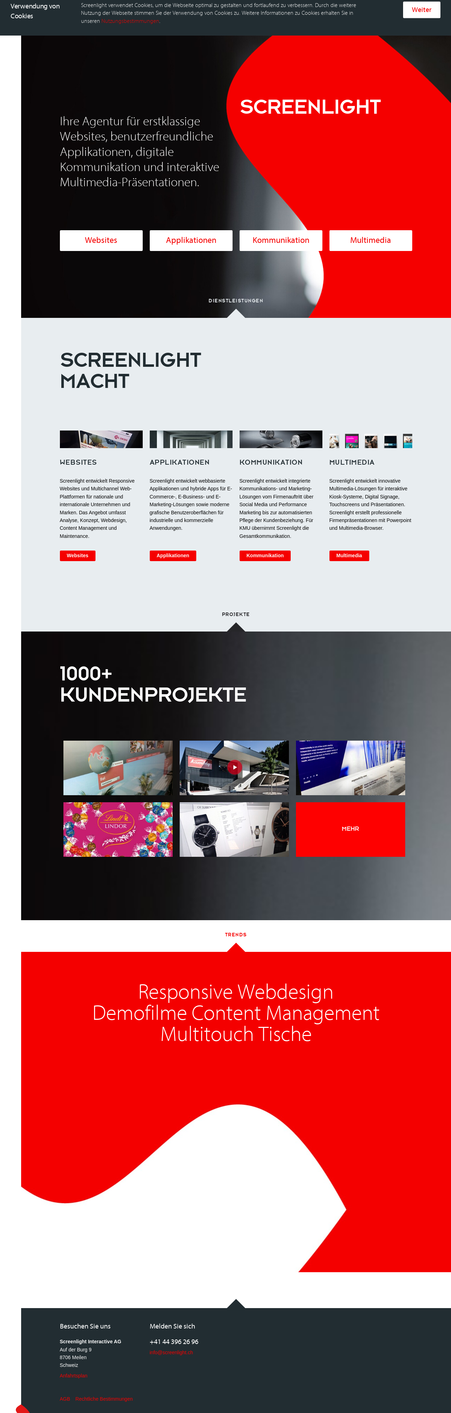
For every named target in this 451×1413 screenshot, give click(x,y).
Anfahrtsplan (74, 1365)
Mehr (350, 818)
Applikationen (191, 230)
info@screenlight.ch (171, 1342)
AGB (65, 1389)
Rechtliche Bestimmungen (104, 1389)
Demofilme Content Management (236, 1003)
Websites (101, 230)
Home (84, 10)
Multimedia (370, 230)
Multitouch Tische (236, 1024)
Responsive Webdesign (236, 982)
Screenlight (47, 10)
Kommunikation (281, 230)
